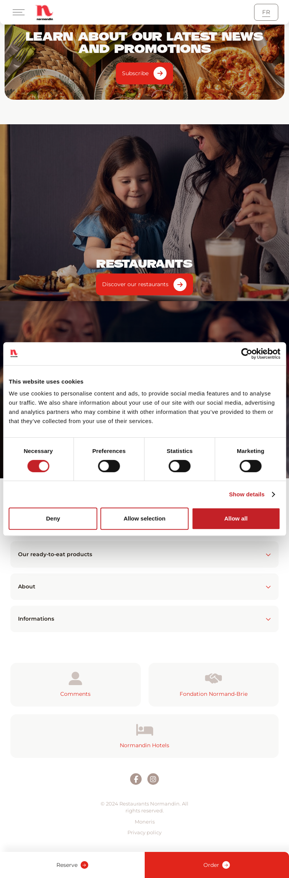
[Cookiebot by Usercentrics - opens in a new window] (246, 353)
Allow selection (144, 518)
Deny (53, 518)
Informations (144, 618)
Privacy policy (144, 832)
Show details (247, 494)
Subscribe (135, 73)
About (144, 586)
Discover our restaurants (135, 284)
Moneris (145, 822)
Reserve (72, 865)
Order (216, 865)
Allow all (236, 518)
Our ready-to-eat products (144, 554)
